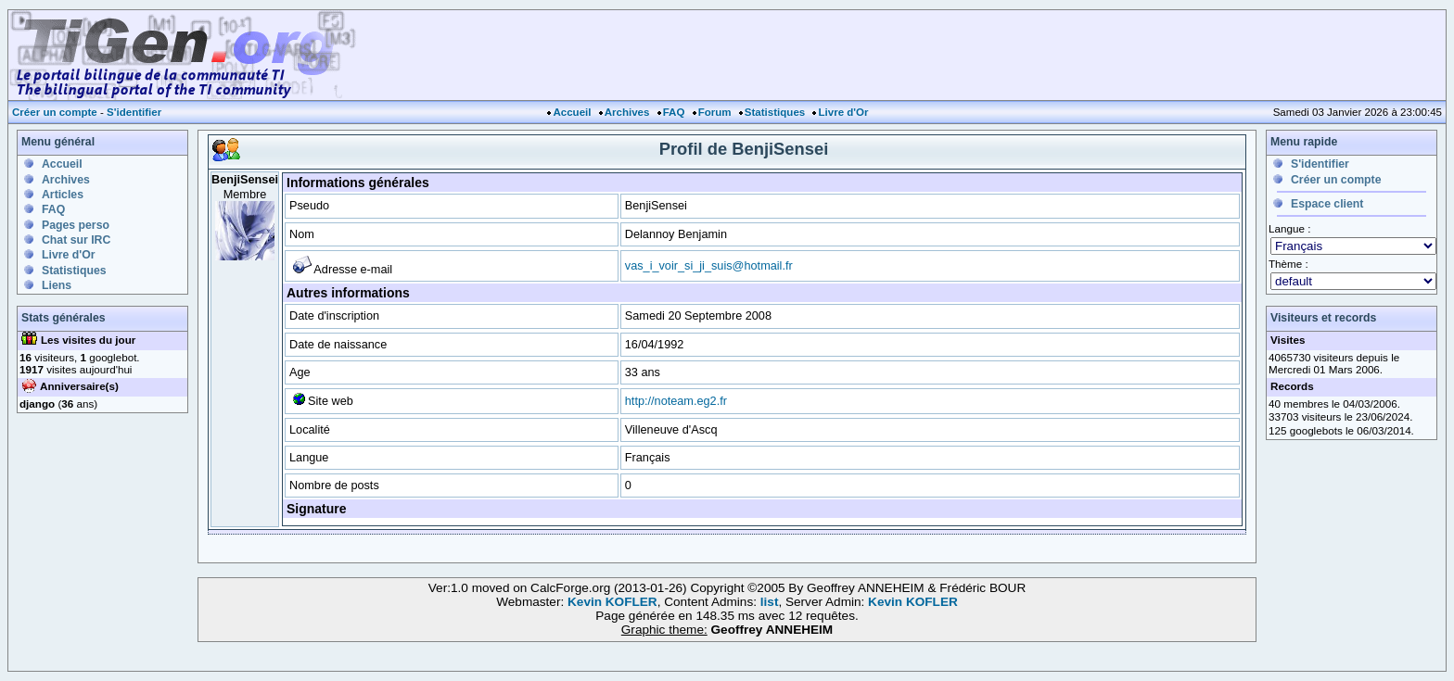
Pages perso (75, 225)
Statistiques (775, 112)
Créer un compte (54, 112)
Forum (715, 112)
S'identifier (134, 112)
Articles (62, 194)
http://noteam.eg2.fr (676, 401)
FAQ (674, 112)
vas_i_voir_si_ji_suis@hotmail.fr (709, 265)
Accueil (572, 112)
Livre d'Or (843, 112)
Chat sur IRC (76, 239)
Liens (56, 285)
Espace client (1327, 203)
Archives (627, 112)
